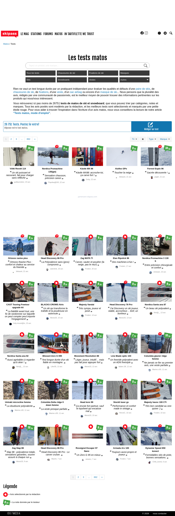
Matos (6, 44)
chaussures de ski (23, 92)
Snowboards (63, 80)
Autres (134, 80)
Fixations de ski (96, 73)
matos (58, 34)
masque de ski (108, 92)
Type (152, 139)
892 (28, 139)
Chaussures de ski (66, 73)
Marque (165, 139)
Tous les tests (32, 73)
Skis (28, 80)
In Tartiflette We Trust (79, 34)
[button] (165, 33)
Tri (134, 139)
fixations (43, 92)
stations (36, 34)
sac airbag (76, 92)
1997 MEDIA (15, 513)
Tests (13, 44)
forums (48, 34)
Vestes (92, 80)
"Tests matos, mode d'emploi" (31, 113)
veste (60, 92)
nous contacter (160, 513)
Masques (124, 73)
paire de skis (143, 88)
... (22, 139)
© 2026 (145, 513)
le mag (25, 34)
